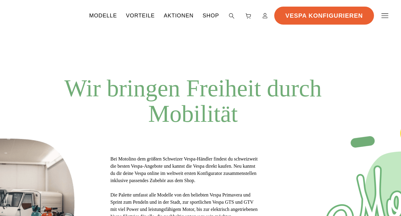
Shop (253, 15)
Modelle (146, 15)
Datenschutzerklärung (70, 208)
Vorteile (183, 15)
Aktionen (221, 15)
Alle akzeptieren (284, 188)
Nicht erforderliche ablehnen (284, 175)
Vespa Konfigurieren (345, 14)
